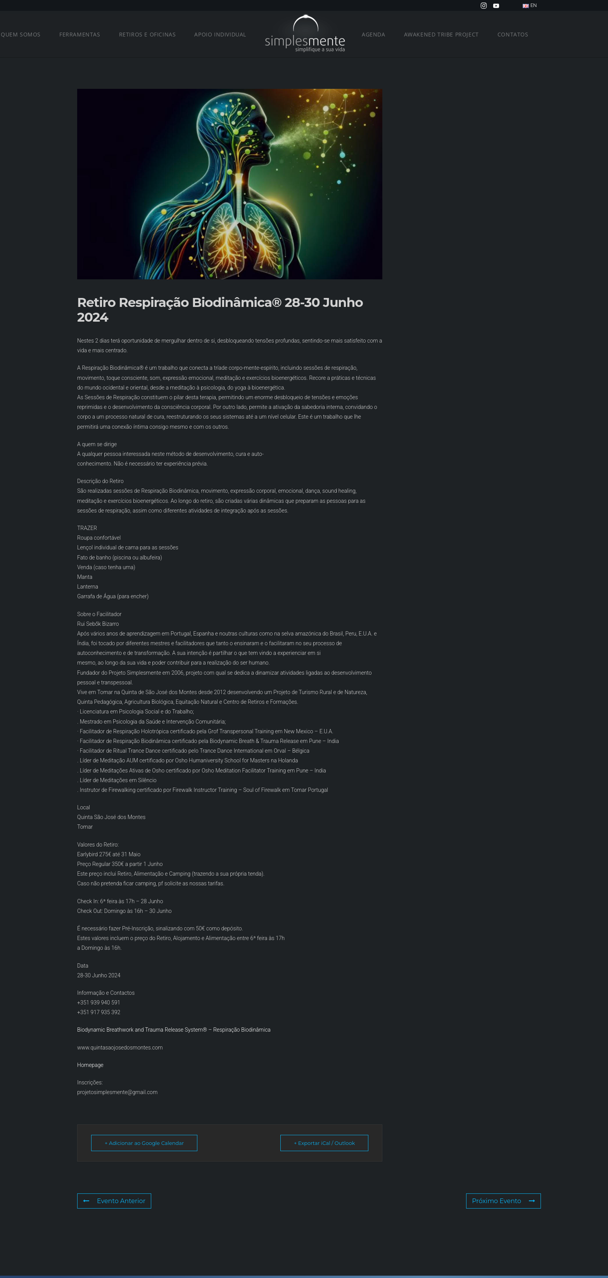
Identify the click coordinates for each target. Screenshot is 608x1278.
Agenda (373, 34)
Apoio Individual (220, 34)
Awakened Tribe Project (441, 34)
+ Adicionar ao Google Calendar (144, 1143)
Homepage (90, 1065)
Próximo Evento (503, 1201)
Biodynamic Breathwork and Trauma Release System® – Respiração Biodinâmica (174, 1030)
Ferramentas (79, 34)
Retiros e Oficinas (147, 34)
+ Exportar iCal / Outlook (324, 1143)
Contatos (513, 34)
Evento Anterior (114, 1201)
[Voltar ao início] (304, 34)
